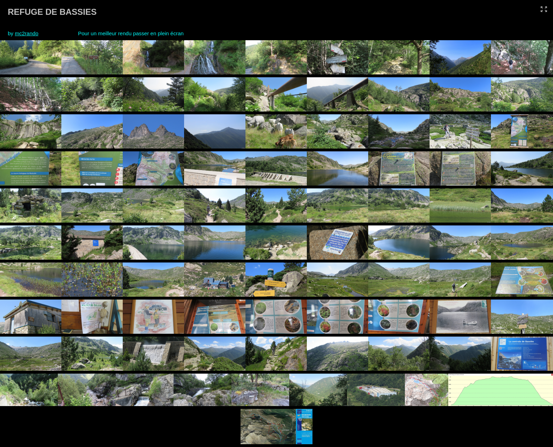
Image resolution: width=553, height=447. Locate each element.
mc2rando (26, 33)
